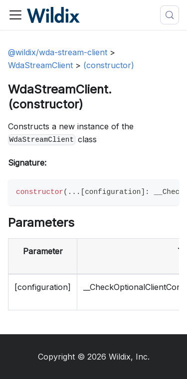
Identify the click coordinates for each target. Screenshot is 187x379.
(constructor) (108, 65)
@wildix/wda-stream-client (57, 52)
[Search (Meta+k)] (169, 14)
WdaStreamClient (40, 65)
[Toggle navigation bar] (15, 14)
